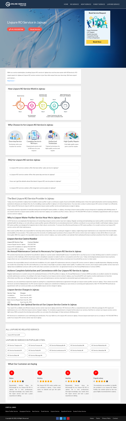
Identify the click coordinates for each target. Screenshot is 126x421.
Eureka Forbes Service (79, 411)
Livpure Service (55, 411)
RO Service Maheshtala (98, 345)
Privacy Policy (106, 418)
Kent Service (35, 411)
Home (92, 418)
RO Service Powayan (35, 345)
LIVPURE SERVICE (113, 4)
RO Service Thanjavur (14, 345)
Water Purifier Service (11, 411)
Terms (98, 418)
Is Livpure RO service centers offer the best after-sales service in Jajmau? (34, 168)
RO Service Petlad (34, 350)
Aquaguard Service (25, 411)
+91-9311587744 (16, 29)
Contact (115, 418)
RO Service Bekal (13, 355)
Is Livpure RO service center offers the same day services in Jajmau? (32, 174)
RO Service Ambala (76, 350)
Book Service (35, 29)
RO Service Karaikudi (77, 345)
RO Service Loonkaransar (57, 350)
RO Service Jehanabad (98, 350)
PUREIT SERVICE (99, 4)
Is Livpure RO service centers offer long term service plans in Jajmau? (33, 188)
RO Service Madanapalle (57, 345)
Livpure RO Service (13, 335)
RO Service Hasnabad (14, 350)
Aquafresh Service (66, 411)
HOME (66, 4)
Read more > (11, 81)
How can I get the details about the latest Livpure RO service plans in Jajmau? (35, 181)
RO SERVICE (74, 4)
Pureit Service (45, 411)
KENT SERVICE (86, 4)
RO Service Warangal (35, 355)
